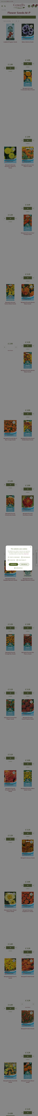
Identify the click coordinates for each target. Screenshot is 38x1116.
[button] (19, 568)
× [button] (30, 547)
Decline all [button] (24, 564)
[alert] (19, 558)
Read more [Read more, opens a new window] (26, 554)
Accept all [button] (13, 564)
